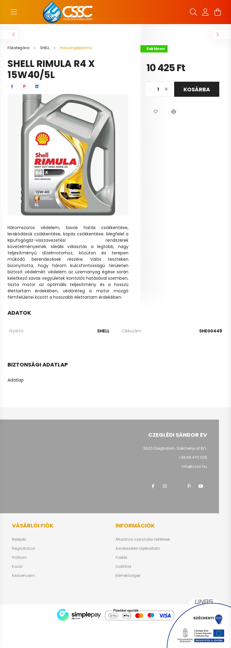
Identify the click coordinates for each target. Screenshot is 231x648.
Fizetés (122, 557)
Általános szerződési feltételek (143, 539)
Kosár (17, 567)
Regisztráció (23, 548)
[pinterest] (24, 86)
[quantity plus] (166, 89)
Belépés (19, 539)
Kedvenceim (23, 576)
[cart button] (217, 12)
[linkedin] (37, 86)
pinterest (189, 486)
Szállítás (123, 567)
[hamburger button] (14, 12)
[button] (155, 112)
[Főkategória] (19, 47)
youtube (201, 486)
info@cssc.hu (194, 466)
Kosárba (196, 89)
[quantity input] (158, 89)
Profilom (19, 557)
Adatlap (16, 380)
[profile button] (205, 12)
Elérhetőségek (128, 576)
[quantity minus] (149, 89)
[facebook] (12, 86)
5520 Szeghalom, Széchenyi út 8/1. (175, 448)
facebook (153, 486)
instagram (165, 486)
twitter (177, 486)
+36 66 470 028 (192, 457)
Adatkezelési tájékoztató (138, 548)
